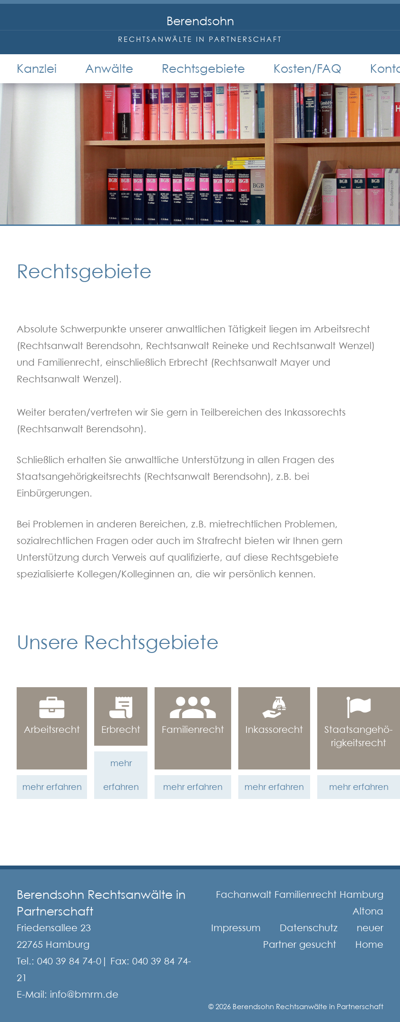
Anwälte (109, 68)
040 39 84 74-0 (69, 961)
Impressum (236, 928)
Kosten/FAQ (307, 68)
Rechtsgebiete (203, 68)
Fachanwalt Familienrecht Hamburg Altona (299, 903)
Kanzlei (37, 68)
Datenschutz (309, 928)
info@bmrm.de (84, 994)
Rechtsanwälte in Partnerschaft (200, 39)
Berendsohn (200, 21)
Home (369, 944)
